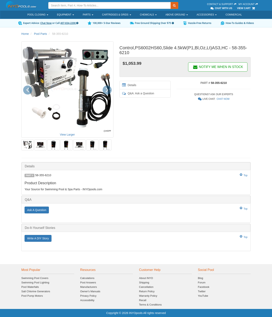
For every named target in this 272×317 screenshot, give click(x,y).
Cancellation (146, 286)
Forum (202, 282)
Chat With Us (221, 8)
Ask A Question (36, 210)
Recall (142, 300)
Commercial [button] (234, 14)
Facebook (203, 286)
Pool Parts (40, 33)
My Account (248, 4)
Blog (200, 278)
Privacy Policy (88, 295)
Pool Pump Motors (32, 295)
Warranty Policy (148, 295)
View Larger (67, 134)
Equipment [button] (65, 14)
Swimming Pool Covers (34, 278)
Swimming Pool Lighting (35, 282)
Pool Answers (88, 282)
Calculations (87, 278)
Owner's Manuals (90, 291)
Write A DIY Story (38, 238)
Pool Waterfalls (30, 286)
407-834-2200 (69, 23)
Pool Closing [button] (37, 14)
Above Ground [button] (176, 14)
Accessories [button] (207, 14)
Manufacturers (88, 286)
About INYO (146, 278)
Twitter (202, 291)
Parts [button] (88, 14)
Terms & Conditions (150, 304)
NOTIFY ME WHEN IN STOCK (218, 67)
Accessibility (87, 300)
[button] (29, 89)
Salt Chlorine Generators (35, 291)
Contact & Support (222, 4)
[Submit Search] (174, 5)
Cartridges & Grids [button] (116, 14)
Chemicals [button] (148, 14)
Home (25, 33)
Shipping (144, 282)
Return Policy (147, 291)
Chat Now (46, 23)
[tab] (136, 166)
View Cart (246, 8)
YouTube (203, 295)
